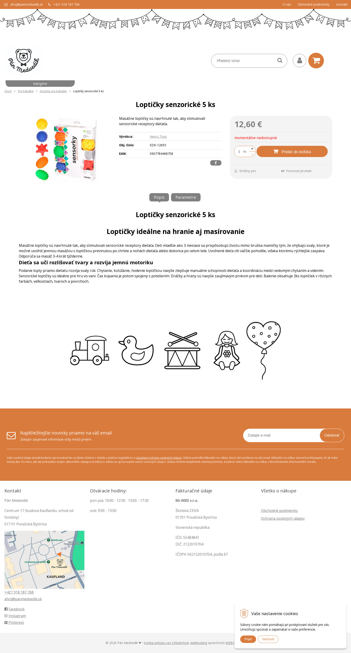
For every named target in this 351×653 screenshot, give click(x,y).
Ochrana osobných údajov (283, 518)
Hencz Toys (158, 136)
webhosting (198, 643)
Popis (159, 197)
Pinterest (14, 622)
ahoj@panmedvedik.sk (26, 4)
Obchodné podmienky (314, 4)
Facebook (14, 609)
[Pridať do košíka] (292, 151)
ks (245, 151)
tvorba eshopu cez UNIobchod (166, 643)
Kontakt (342, 4)
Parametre (186, 197)
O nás (287, 4)
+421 (9, 592)
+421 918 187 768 (66, 4)
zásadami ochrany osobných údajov (159, 458)
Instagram (15, 615)
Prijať (248, 639)
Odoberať (332, 435)
